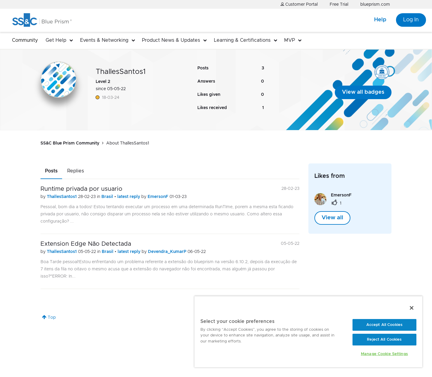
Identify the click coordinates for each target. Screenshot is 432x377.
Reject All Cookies (384, 340)
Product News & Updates (171, 40)
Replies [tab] (75, 171)
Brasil (107, 197)
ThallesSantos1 (62, 197)
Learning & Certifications (242, 40)
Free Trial (339, 4)
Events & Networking (104, 40)
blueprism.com (375, 4)
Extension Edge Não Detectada (85, 244)
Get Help (56, 40)
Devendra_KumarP (168, 252)
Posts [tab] (51, 171)
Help (380, 20)
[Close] (411, 308)
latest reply (129, 197)
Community (25, 40)
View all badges (363, 92)
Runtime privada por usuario (81, 189)
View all (332, 217)
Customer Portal (299, 4)
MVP (289, 40)
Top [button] (52, 317)
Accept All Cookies (384, 325)
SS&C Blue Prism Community (69, 143)
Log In (411, 20)
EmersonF (159, 197)
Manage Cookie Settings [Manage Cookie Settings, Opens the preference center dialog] (384, 354)
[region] (308, 331)
